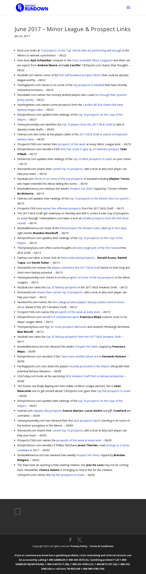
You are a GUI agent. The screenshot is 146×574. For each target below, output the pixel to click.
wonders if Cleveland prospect (60, 317)
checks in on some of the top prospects (58, 179)
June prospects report (87, 420)
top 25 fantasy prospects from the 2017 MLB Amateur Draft (83, 336)
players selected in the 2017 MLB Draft (76, 267)
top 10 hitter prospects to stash (92, 159)
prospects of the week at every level (77, 312)
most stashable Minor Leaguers (91, 60)
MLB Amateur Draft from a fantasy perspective (94, 376)
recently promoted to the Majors (89, 366)
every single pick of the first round (97, 248)
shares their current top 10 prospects (60, 292)
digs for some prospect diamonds (65, 327)
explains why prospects (47, 410)
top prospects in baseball (88, 85)
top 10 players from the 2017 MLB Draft (87, 124)
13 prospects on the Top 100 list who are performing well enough (81, 50)
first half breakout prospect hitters (80, 75)
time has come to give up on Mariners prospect (90, 149)
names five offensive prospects (62, 208)
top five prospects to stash (113, 391)
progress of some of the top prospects (90, 277)
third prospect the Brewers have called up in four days (93, 228)
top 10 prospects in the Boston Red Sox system (99, 198)
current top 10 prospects (67, 169)
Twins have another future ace (79, 356)
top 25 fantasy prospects (61, 287)
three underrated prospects (77, 257)
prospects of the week (72, 144)
